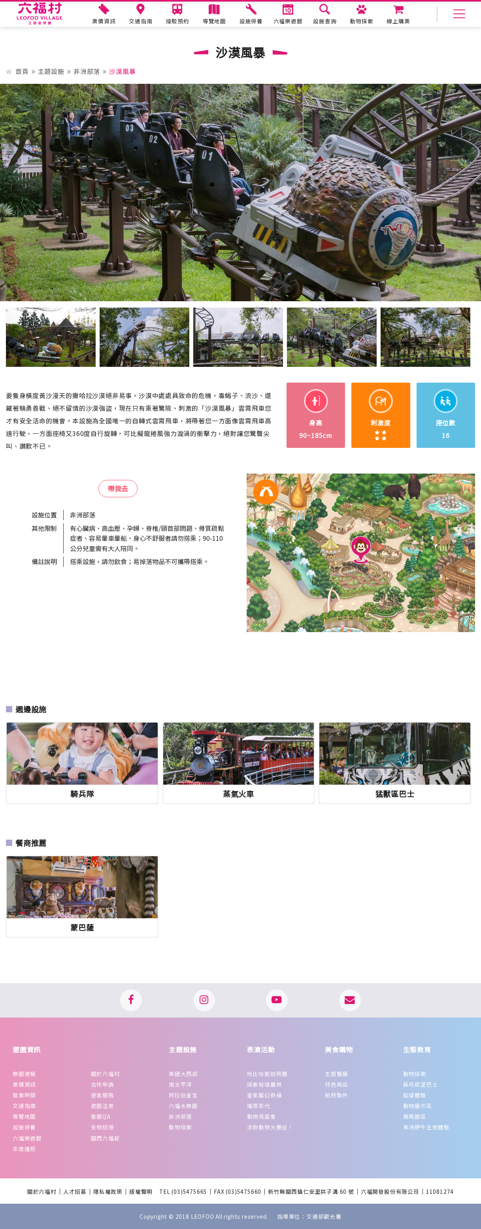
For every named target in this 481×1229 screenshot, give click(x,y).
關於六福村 (105, 1074)
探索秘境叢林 (264, 1084)
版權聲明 (141, 1192)
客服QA (101, 1116)
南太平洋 (180, 1084)
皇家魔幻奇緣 (264, 1095)
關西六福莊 (105, 1138)
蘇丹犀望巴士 (420, 1084)
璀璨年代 (258, 1106)
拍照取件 (336, 1095)
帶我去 (118, 488)
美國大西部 (183, 1074)
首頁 (17, 71)
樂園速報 (24, 1074)
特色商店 (336, 1084)
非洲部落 (87, 71)
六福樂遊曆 (27, 1138)
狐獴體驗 (414, 1095)
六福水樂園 (183, 1106)
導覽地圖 (24, 1116)
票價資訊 (24, 1084)
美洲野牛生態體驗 (426, 1127)
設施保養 (24, 1127)
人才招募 (75, 1192)
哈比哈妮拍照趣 (267, 1074)
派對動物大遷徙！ (270, 1127)
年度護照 (24, 1149)
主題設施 (51, 71)
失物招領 (102, 1127)
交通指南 (24, 1106)
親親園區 (414, 1116)
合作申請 (102, 1084)
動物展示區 (417, 1106)
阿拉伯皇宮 (183, 1095)
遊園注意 (102, 1106)
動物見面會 (261, 1116)
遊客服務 (102, 1095)
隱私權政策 (108, 1192)
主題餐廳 (336, 1074)
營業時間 (24, 1095)
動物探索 (180, 1127)
